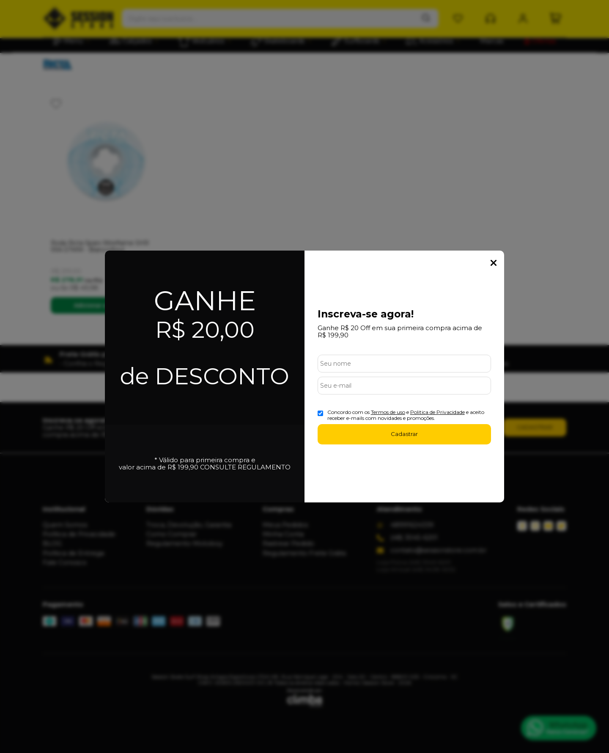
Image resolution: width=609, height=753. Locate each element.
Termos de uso (388, 412)
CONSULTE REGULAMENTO (245, 467)
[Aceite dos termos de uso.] (320, 413)
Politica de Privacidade (437, 412)
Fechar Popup (493, 263)
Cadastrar (404, 433)
